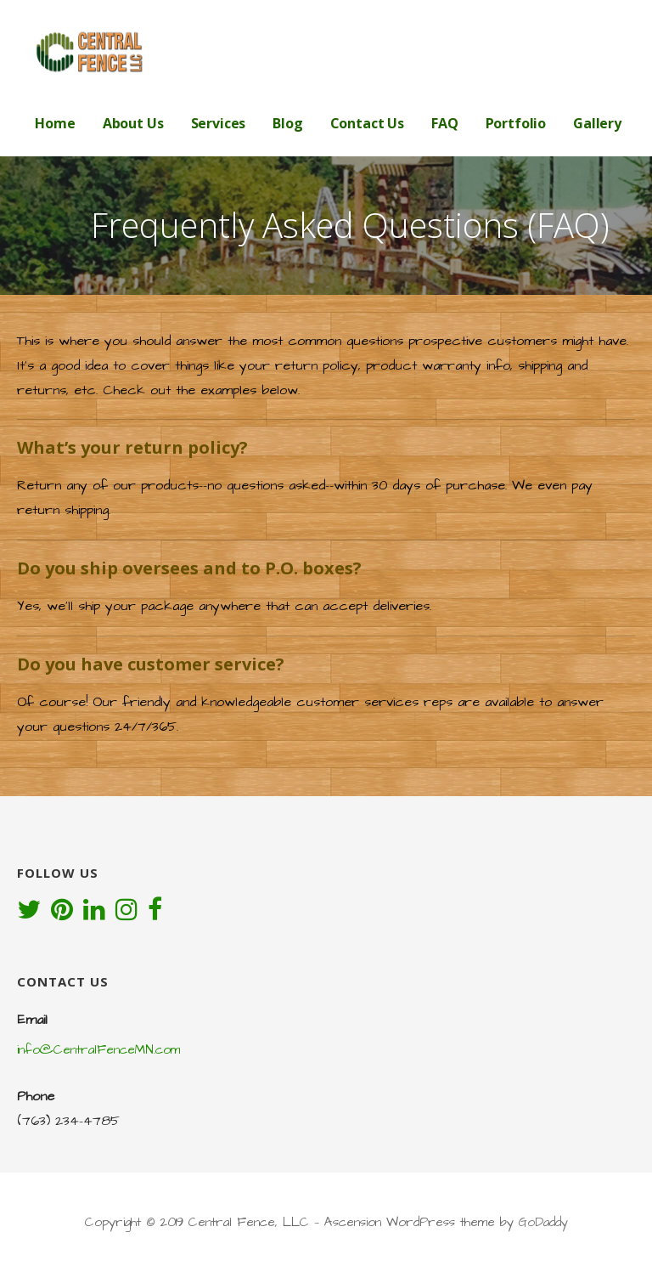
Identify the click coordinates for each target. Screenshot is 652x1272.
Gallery (597, 123)
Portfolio (516, 123)
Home (55, 123)
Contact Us (367, 123)
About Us (133, 123)
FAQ (444, 123)
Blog (287, 123)
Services (218, 123)
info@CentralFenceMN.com (98, 1050)
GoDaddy (543, 1222)
